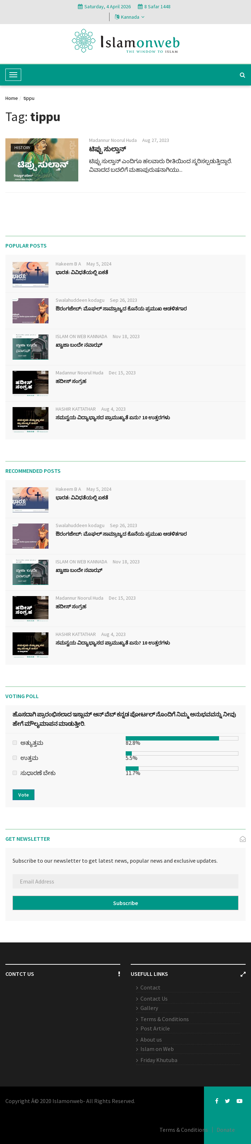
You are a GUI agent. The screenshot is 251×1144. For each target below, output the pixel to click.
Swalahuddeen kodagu (80, 300)
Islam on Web (157, 1048)
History (22, 147)
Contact (150, 987)
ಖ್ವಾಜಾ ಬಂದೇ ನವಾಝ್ (79, 345)
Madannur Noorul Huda (113, 140)
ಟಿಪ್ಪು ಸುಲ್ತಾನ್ (107, 149)
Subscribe (125, 903)
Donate (226, 1130)
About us (151, 1039)
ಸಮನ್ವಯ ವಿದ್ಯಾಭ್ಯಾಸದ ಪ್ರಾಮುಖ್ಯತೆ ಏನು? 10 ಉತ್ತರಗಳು (113, 417)
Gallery (149, 1007)
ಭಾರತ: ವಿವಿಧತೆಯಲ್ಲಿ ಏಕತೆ (82, 272)
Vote (23, 795)
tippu (28, 98)
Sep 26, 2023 (123, 300)
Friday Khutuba (158, 1060)
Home (11, 98)
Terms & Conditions (164, 1019)
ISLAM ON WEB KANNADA (81, 336)
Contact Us (154, 998)
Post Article (155, 1028)
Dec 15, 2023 (122, 372)
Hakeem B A (68, 263)
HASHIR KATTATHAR (76, 409)
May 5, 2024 (99, 263)
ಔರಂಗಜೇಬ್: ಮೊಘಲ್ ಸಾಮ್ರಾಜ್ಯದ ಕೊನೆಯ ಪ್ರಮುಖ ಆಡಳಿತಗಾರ (121, 308)
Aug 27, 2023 (155, 140)
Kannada (129, 17)
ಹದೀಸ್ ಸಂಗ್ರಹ (71, 381)
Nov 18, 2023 (126, 336)
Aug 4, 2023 (113, 409)
